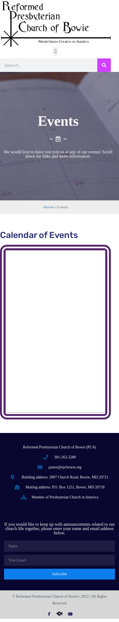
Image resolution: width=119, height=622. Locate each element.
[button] (55, 51)
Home (48, 207)
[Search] (104, 65)
